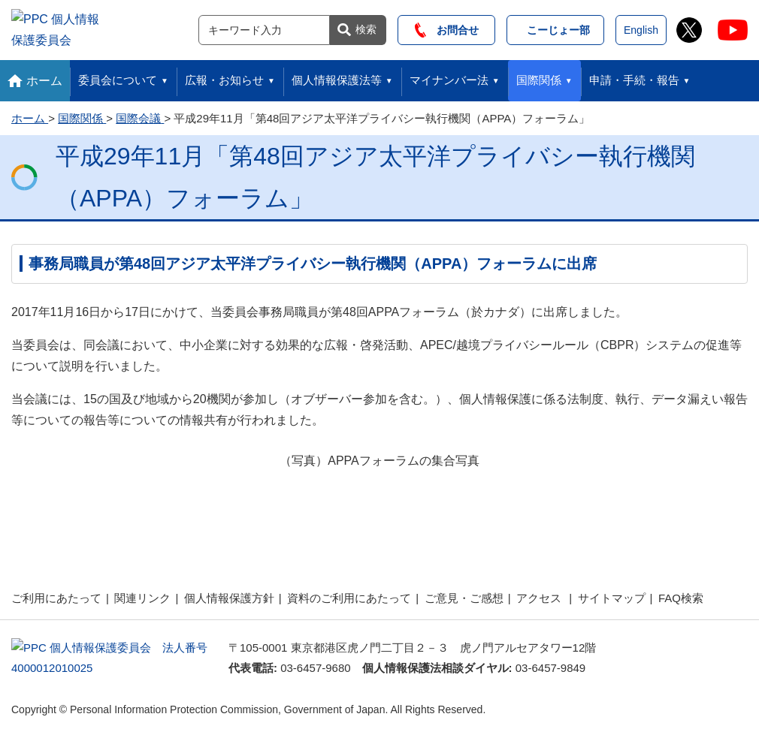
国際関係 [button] (538, 76)
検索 (365, 27)
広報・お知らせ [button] (224, 76)
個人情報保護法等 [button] (337, 76)
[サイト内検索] (264, 28)
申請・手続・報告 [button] (634, 76)
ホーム (44, 76)
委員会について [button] (117, 76)
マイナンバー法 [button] (449, 76)
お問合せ (447, 27)
